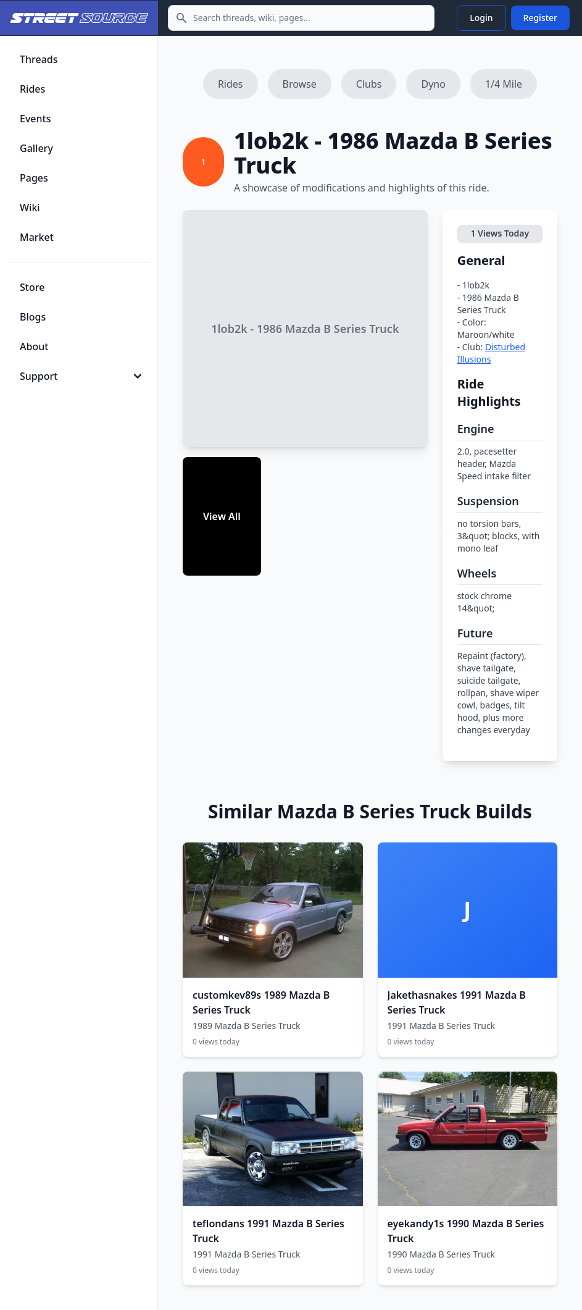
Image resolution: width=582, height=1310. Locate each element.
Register (540, 17)
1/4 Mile (503, 84)
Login (481, 17)
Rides (230, 84)
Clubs (369, 84)
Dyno (433, 84)
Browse (300, 84)
